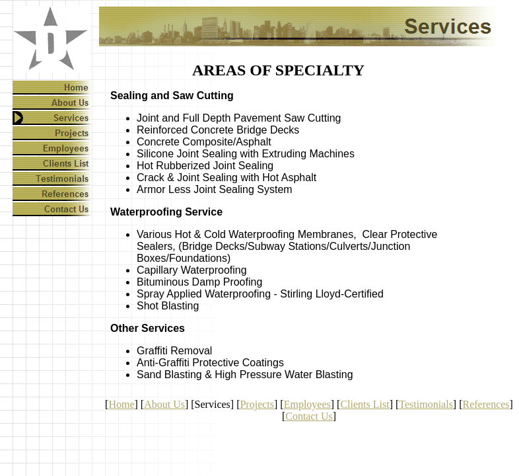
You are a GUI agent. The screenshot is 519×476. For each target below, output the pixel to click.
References (486, 404)
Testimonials (426, 404)
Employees (307, 404)
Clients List (364, 404)
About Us (164, 404)
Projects (257, 404)
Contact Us (309, 416)
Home (121, 404)
